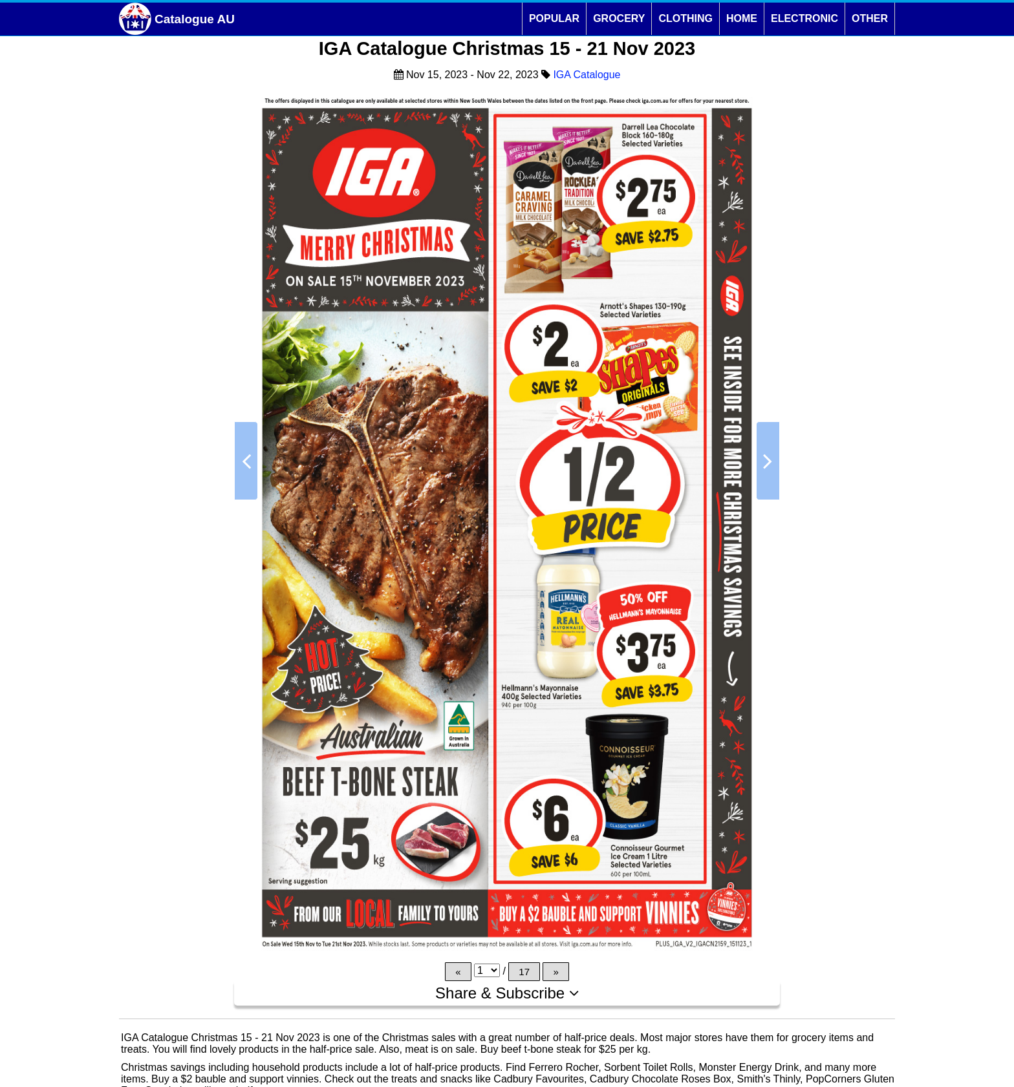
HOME (741, 18)
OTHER (870, 18)
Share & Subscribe (507, 993)
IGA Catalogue (586, 74)
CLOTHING (685, 18)
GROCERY (619, 18)
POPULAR (554, 18)
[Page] (487, 970)
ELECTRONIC (804, 18)
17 (524, 971)
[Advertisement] (173, 549)
